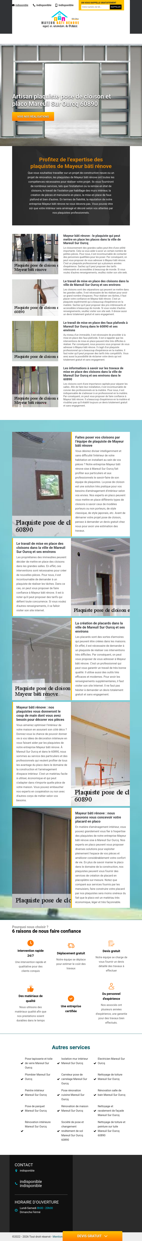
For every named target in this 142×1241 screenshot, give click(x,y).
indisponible (20, 5)
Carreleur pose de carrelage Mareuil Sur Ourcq (74, 1079)
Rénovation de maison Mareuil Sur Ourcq (74, 1108)
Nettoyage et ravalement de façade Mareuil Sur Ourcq (111, 1111)
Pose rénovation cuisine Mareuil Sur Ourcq (72, 1095)
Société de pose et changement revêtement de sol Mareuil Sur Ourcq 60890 (72, 1130)
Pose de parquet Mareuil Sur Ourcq (36, 1108)
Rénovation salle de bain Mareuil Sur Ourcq (111, 1092)
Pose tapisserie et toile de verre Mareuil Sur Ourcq (39, 1063)
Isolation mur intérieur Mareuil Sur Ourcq (74, 1061)
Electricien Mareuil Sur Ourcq (111, 1061)
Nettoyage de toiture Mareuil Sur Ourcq (110, 1077)
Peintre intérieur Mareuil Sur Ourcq (36, 1092)
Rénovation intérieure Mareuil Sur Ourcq (38, 1124)
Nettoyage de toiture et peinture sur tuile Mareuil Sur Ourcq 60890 (111, 1128)
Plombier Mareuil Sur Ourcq (37, 1077)
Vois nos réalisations (33, 116)
